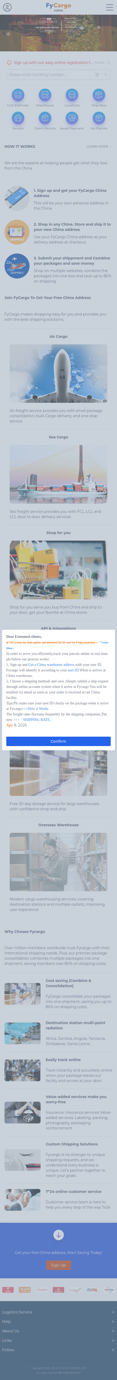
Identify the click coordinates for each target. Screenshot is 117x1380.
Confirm (58, 741)
